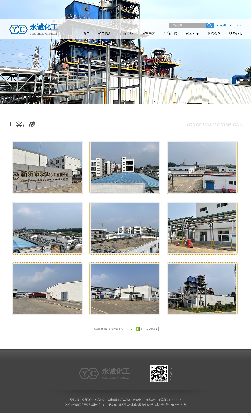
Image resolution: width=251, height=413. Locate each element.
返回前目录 (151, 329)
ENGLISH (176, 399)
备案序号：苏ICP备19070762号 (170, 404)
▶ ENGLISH (236, 25)
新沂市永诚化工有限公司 (78, 404)
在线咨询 (214, 33)
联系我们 (235, 33)
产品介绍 (126, 33)
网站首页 (74, 399)
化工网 (122, 404)
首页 (86, 33)
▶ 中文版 (222, 25)
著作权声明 (148, 404)
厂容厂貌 (170, 33)
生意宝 (130, 404)
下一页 (129, 329)
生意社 (137, 404)
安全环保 (192, 33)
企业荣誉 (148, 33)
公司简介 (104, 33)
